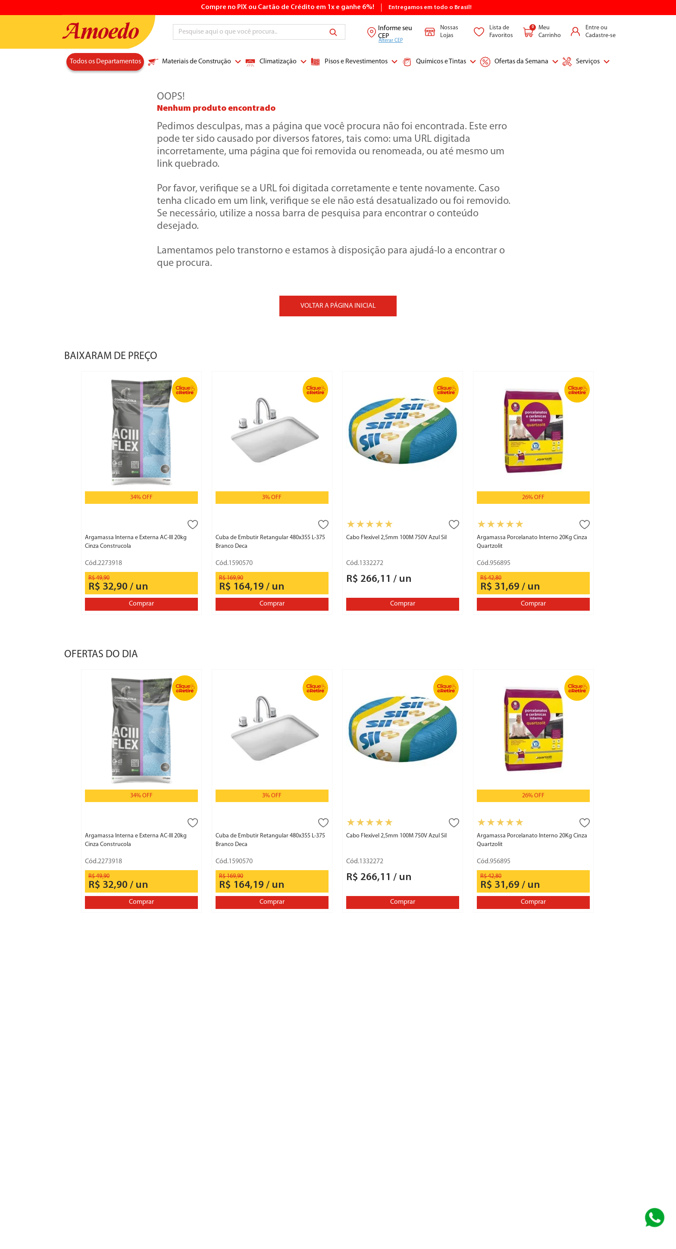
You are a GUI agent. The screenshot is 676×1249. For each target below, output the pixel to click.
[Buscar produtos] (335, 32)
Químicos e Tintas (433, 61)
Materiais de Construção (189, 61)
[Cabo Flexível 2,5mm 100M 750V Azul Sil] (402, 492)
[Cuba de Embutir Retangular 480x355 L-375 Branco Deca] (272, 492)
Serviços (581, 62)
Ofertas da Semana (514, 61)
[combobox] (259, 32)
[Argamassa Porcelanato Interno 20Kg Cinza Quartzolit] (533, 492)
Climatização (271, 61)
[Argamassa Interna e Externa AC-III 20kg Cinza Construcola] (141, 492)
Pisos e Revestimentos (349, 61)
